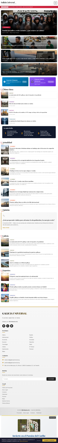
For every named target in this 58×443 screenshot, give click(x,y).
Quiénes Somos (6, 401)
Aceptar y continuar (49, 440)
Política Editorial (6, 403)
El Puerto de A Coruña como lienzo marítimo (21, 181)
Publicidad (4, 394)
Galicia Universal (8, 2)
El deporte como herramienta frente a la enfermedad (24, 276)
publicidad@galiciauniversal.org (12, 362)
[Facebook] (3, 325)
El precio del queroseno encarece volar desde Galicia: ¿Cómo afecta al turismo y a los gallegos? (28, 58)
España (31, 335)
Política (11, 110)
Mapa (3, 351)
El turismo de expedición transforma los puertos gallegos (25, 252)
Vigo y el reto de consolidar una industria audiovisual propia (18, 72)
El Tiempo (31, 346)
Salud (30, 344)
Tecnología (12, 119)
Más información (24, 441)
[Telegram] (11, 325)
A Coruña (12, 168)
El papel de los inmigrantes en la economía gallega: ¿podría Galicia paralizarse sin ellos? (26, 45)
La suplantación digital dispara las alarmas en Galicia (22, 121)
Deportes (12, 274)
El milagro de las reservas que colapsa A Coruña (23, 171)
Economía (5, 56)
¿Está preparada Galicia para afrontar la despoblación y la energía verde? (29, 220)
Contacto (4, 392)
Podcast (31, 349)
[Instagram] (7, 325)
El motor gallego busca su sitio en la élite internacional (24, 202)
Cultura (4, 346)
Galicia (11, 93)
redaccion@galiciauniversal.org (12, 360)
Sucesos (4, 342)
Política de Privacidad (7, 387)
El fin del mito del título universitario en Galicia (21, 103)
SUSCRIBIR (51, 379)
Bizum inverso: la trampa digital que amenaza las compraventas (27, 192)
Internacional (5, 337)
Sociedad (6, 27)
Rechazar (39, 440)
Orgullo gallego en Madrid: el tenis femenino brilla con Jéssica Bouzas (28, 297)
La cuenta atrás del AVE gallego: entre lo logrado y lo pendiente (25, 95)
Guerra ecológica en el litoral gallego (20, 262)
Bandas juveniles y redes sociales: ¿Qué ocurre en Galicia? (20, 7)
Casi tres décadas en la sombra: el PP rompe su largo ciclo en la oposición (28, 112)
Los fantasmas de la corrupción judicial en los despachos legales (27, 160)
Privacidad (19, 412)
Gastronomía (5, 349)
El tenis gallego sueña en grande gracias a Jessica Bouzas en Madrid (28, 287)
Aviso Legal (5, 389)
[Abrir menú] (55, 2)
